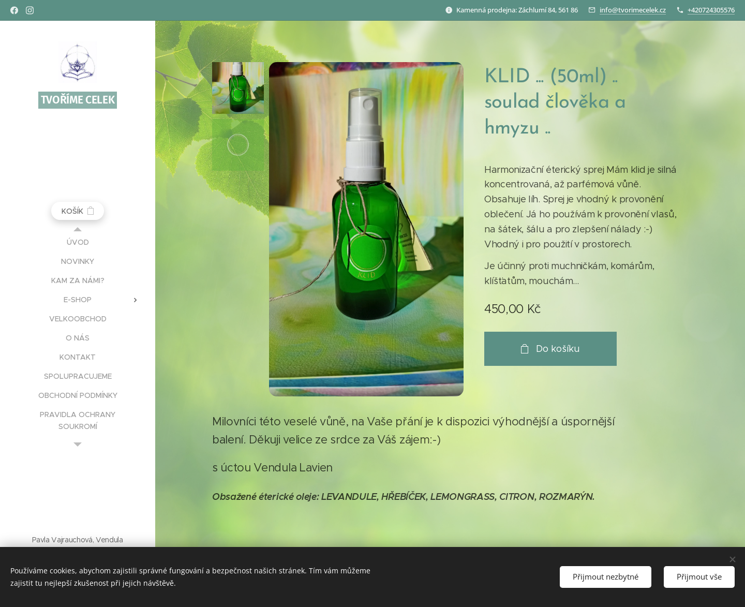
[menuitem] (77, 242)
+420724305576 (711, 9)
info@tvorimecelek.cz (633, 9)
